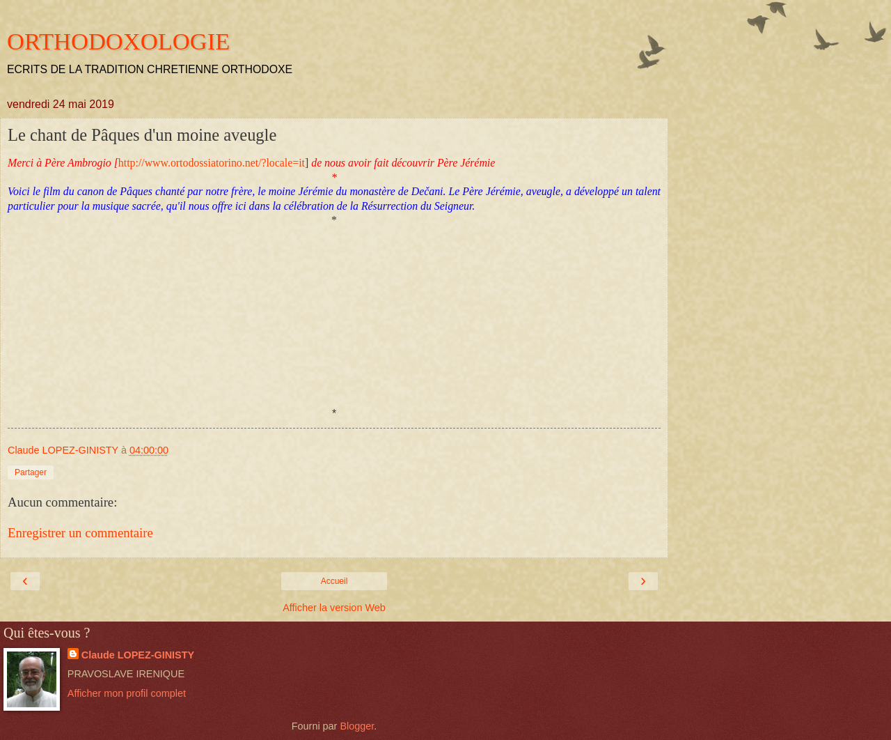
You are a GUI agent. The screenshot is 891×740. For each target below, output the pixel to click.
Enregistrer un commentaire (80, 532)
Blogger (357, 726)
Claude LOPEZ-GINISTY (137, 655)
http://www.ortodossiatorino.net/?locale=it (211, 163)
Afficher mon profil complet (127, 693)
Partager (31, 472)
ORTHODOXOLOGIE (118, 41)
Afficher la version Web (334, 607)
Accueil (334, 581)
